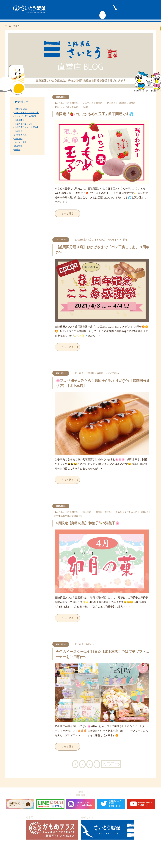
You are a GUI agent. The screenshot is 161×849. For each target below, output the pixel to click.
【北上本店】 (111, 103)
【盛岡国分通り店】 (128, 103)
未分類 (79, 516)
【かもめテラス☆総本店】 (67, 103)
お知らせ (109, 239)
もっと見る (67, 213)
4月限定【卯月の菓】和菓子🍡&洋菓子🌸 (87, 523)
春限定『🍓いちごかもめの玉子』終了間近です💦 (94, 114)
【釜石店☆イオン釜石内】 (67, 107)
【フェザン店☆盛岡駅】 (92, 103)
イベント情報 (121, 239)
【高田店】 (85, 107)
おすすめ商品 (98, 239)
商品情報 (71, 516)
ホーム (8, 26)
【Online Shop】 (22, 109)
